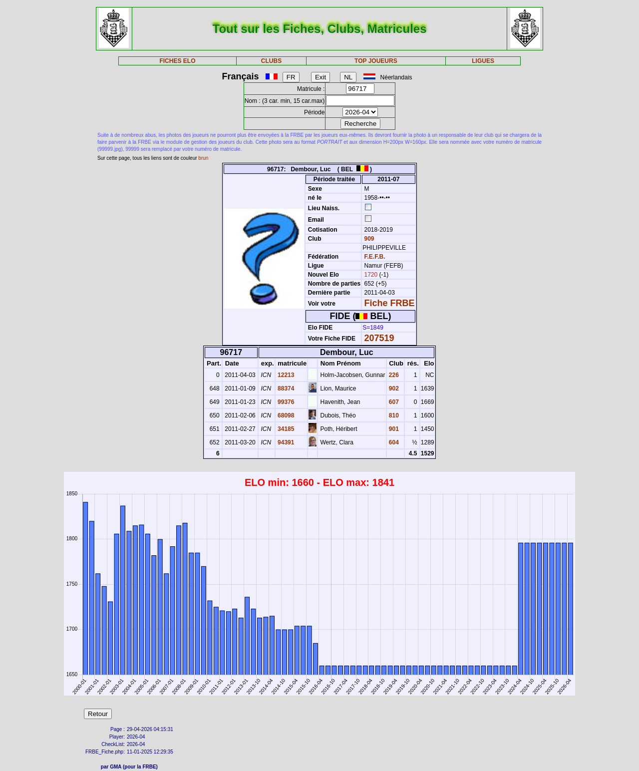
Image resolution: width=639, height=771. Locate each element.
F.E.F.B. (374, 256)
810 (393, 415)
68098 (285, 415)
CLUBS (271, 60)
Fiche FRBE (389, 303)
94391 (285, 442)
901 (393, 428)
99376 (285, 401)
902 (393, 388)
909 (368, 238)
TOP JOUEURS (375, 60)
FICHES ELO (177, 60)
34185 (285, 428)
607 (393, 401)
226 (393, 375)
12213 (285, 375)
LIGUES (483, 60)
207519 (379, 338)
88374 (285, 388)
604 (393, 442)
